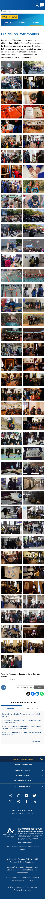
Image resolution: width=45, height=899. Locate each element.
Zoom (3, 62)
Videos (8, 23)
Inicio (3, 11)
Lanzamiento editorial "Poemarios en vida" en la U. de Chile (21, 715)
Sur (36, 870)
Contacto (29, 880)
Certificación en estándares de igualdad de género (22, 847)
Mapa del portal (18, 880)
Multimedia (9, 16)
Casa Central (30, 862)
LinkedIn (37, 694)
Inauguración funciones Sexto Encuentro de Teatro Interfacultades (22, 721)
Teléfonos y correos (30, 877)
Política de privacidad (22, 890)
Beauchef (29, 867)
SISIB (10, 887)
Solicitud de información (22, 819)
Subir (3, 687)
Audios (22, 23)
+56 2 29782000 (13, 877)
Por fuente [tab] (12, 708)
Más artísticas (36, 741)
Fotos (9, 11)
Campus (10, 867)
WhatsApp (42, 694)
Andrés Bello (19, 867)
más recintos (22, 872)
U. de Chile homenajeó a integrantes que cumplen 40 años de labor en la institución (21, 727)
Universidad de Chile (21, 887)
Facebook (32, 693)
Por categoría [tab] (33, 708)
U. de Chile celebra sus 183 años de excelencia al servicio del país (21, 733)
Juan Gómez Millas (25, 870)
